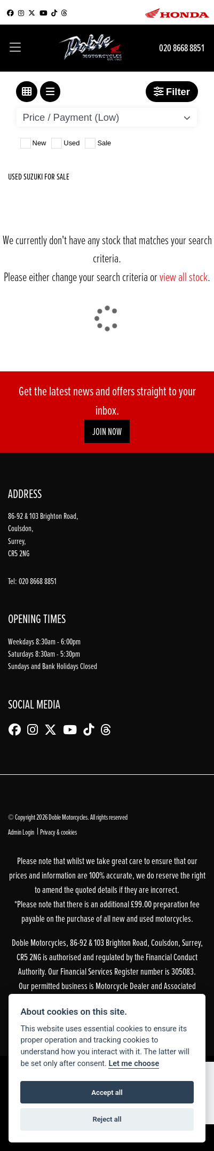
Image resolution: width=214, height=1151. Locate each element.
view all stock (184, 276)
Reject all (106, 1119)
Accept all (106, 1092)
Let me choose (133, 1063)
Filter (172, 91)
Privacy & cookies (58, 832)
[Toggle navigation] (15, 48)
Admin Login (21, 832)
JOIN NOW (107, 431)
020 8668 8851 (181, 48)
